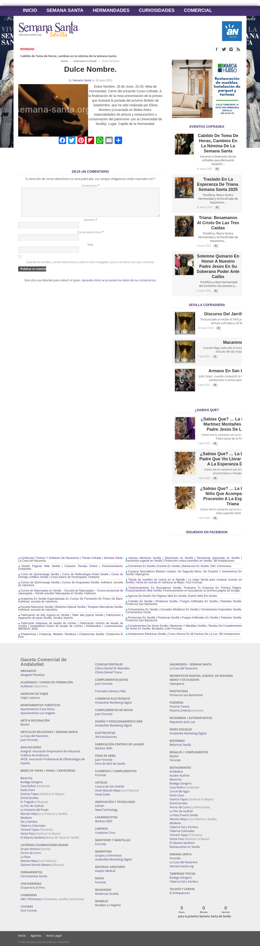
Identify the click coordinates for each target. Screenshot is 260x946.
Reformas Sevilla (180, 745)
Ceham (99, 806)
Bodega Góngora (31, 782)
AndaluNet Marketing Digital (113, 703)
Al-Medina (176, 772)
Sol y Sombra (29, 822)
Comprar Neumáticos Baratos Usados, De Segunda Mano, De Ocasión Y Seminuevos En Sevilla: (184, 573)
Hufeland (26, 686)
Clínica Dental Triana (108, 672)
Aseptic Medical (105, 871)
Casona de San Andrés (109, 786)
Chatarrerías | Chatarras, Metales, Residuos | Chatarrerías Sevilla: (61, 634)
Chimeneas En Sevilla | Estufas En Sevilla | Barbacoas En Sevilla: (167, 566)
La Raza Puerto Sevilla (184, 815)
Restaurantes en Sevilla (185, 847)
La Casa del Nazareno (34, 736)
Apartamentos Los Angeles (38, 713)
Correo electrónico (90, 238)
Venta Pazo (28, 834)
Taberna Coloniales (33, 826)
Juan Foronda (29, 740)
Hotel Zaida (102, 794)
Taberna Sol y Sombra (184, 827)
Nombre (90, 225)
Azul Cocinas (29, 910)
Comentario (90, 186)
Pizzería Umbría (180, 710)
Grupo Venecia (30, 849)
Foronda (100, 775)
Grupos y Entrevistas (108, 855)
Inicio (30, 10)
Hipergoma (177, 684)
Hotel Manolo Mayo (107, 790)
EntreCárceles (29, 798)
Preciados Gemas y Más (110, 691)
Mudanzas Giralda (107, 894)
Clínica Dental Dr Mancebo (112, 668)
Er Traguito (28, 802)
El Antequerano (180, 893)
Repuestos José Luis (182, 722)
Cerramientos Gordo (34, 876)
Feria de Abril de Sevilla (110, 764)
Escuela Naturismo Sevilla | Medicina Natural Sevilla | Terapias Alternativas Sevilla (70, 607)
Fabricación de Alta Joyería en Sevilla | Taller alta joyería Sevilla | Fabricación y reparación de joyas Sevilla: (70, 616)
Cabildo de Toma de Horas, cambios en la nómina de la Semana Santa (68, 56)
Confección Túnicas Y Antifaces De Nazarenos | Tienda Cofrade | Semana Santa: (70, 558)
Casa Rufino (28, 786)
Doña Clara (28, 790)
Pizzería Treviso (180, 707)
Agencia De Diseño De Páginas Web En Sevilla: (156, 596)
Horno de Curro (31, 853)
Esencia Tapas (30, 794)
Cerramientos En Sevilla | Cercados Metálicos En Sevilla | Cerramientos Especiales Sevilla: (184, 609)
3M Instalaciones (106, 737)
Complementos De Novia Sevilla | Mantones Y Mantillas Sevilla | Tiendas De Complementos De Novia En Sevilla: (184, 627)
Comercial (198, 10)
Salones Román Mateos (36, 865)
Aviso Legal (54, 936)
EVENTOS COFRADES (206, 126)
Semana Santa (64, 10)
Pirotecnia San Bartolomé (186, 695)
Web (90, 250)
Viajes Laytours (30, 698)
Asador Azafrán (179, 775)
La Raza (25, 857)
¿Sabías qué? (207, 410)
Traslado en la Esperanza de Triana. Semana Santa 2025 (218, 184)
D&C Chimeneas (31, 899)
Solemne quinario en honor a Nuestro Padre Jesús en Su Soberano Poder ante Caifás (218, 266)
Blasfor (25, 724)
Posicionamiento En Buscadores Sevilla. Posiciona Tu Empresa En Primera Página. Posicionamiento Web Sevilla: (184, 589)
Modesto (26, 818)
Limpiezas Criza (105, 833)
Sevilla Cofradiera (207, 305)
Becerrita (26, 778)
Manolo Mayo (29, 814)
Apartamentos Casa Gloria (38, 709)
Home (64, 61)
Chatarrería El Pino (33, 888)
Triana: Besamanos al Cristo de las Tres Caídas (218, 222)
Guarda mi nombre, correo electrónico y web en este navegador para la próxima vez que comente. (90, 268)
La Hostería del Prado (34, 810)
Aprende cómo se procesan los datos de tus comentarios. (119, 286)
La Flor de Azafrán (32, 806)
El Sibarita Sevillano (33, 837)
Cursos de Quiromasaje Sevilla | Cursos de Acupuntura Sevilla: (59, 582)
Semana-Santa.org (181, 866)
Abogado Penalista (33, 675)
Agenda (36, 936)
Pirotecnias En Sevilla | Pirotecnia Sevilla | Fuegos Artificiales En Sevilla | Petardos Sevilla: (184, 617)
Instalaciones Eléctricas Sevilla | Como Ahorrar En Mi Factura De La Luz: (172, 634)
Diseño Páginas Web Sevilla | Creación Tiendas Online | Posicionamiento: (70, 566)
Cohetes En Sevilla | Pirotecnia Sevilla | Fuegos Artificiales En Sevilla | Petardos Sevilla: (184, 601)
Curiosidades (156, 10)
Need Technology (106, 810)
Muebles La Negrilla (108, 905)
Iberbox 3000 (103, 748)
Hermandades (111, 10)
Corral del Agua (180, 791)
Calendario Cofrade (84, 61)
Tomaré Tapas (30, 830)
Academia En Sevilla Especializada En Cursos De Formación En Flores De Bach (70, 598)
